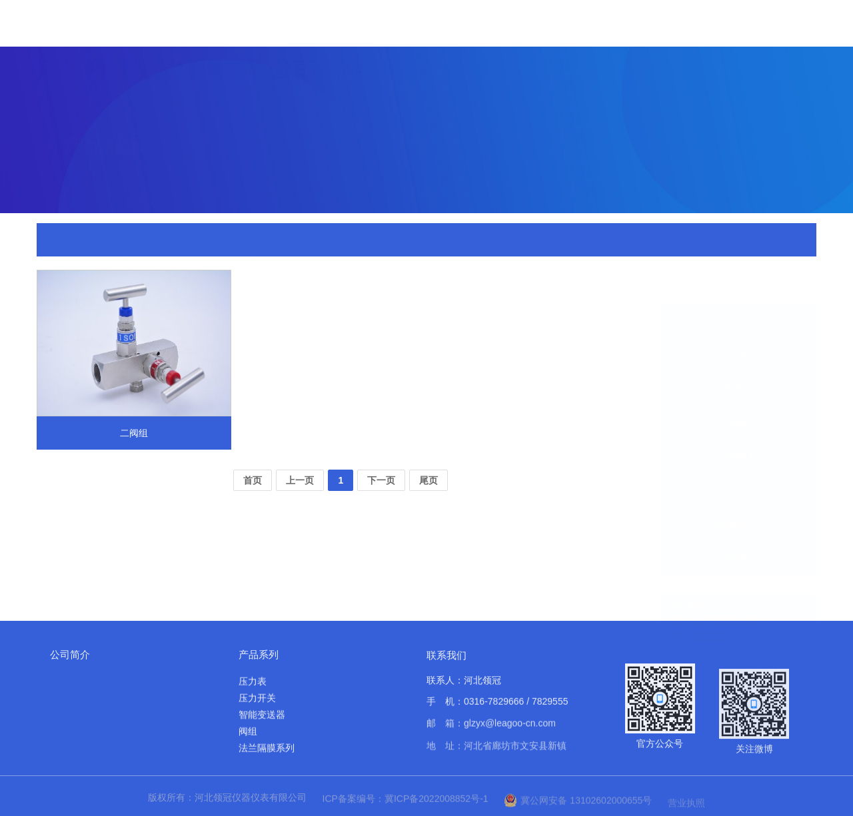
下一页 (381, 480)
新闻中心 (532, 37)
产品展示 (470, 32)
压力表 (738, 288)
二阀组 (252, 240)
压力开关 (738, 322)
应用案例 (658, 55)
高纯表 (738, 458)
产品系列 (259, 654)
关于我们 (407, 28)
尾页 (428, 480)
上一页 (300, 480)
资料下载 (720, 65)
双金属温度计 (738, 492)
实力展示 (595, 45)
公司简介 (70, 654)
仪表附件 (212, 240)
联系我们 (446, 663)
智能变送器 (738, 356)
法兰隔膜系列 (738, 424)
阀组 (738, 390)
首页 (355, 25)
